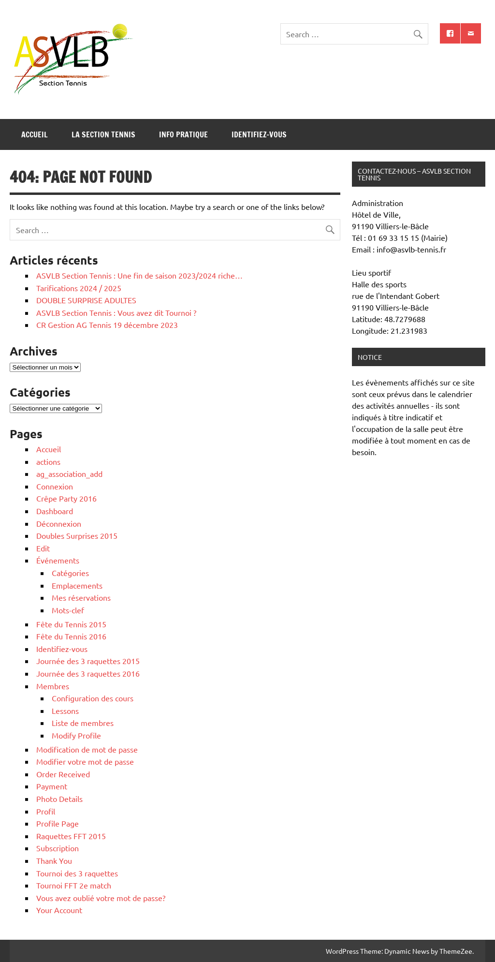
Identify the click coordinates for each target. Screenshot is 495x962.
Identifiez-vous (259, 134)
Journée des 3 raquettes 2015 (88, 661)
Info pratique (183, 134)
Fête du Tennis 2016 (71, 636)
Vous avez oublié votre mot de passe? (100, 898)
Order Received (63, 774)
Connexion (54, 486)
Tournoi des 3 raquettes (77, 873)
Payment (51, 786)
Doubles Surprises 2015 (76, 535)
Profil (45, 811)
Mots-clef (68, 610)
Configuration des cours (92, 698)
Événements (57, 560)
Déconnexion (58, 523)
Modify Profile (76, 735)
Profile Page (57, 823)
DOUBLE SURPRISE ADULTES (86, 300)
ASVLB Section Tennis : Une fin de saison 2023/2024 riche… (139, 275)
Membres (52, 686)
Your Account (59, 910)
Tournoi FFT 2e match (73, 885)
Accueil (34, 134)
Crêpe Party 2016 (66, 498)
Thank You (54, 860)
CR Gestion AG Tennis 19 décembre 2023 (107, 324)
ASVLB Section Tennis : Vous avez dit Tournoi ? (116, 312)
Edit (43, 548)
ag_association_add (69, 473)
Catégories (70, 572)
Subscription (57, 848)
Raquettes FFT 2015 (71, 836)
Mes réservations (81, 597)
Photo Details (59, 798)
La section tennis (103, 134)
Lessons (65, 710)
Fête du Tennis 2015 (71, 624)
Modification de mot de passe (87, 749)
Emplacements (77, 585)
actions (48, 461)
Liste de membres (83, 722)
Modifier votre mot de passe (85, 761)
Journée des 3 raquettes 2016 (88, 673)
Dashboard (54, 511)
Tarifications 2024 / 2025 (78, 288)
